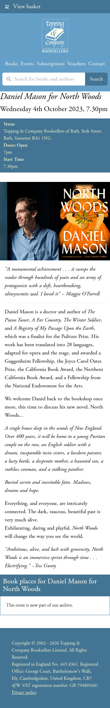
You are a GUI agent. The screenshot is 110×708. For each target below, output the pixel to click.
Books (11, 63)
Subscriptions (51, 63)
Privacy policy (24, 692)
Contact (96, 63)
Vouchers (76, 63)
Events (27, 63)
